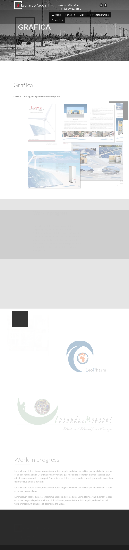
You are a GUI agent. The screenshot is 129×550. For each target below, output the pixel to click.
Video (83, 14)
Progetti (56, 21)
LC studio (56, 14)
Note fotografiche (99, 14)
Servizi (69, 15)
